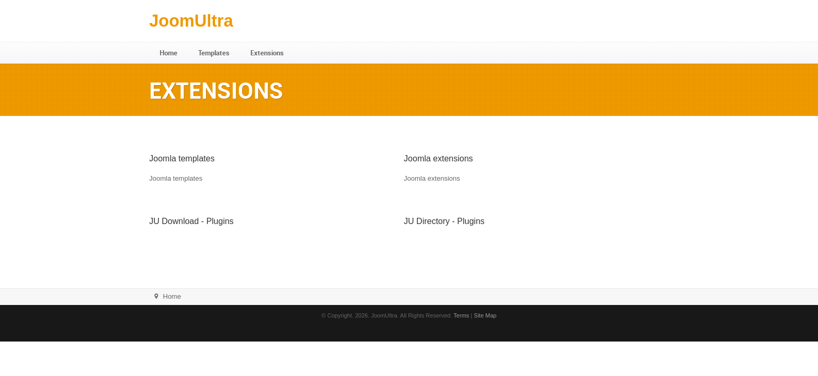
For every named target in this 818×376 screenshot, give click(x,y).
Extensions (267, 52)
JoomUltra (191, 20)
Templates (214, 52)
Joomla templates (181, 158)
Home (168, 52)
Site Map (485, 315)
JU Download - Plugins (191, 221)
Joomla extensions (438, 158)
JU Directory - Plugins (444, 221)
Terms (461, 315)
